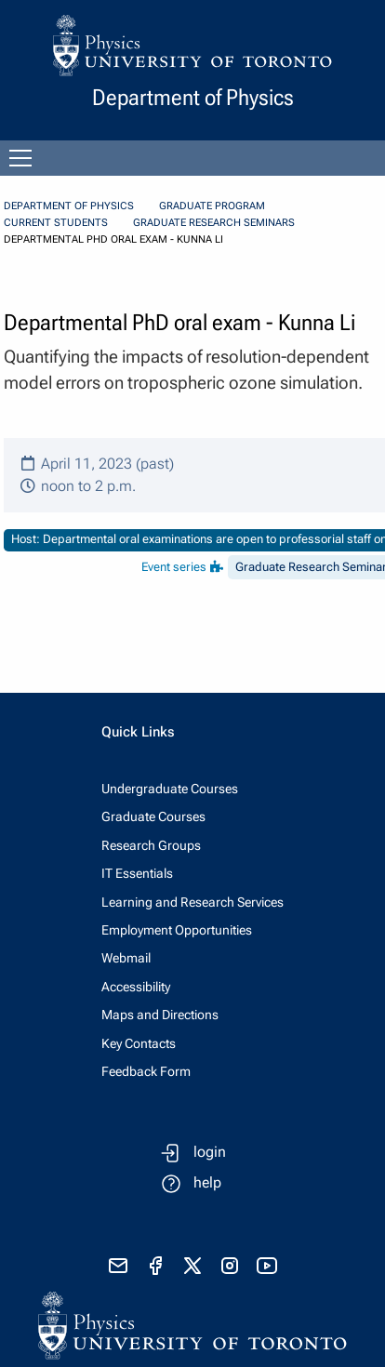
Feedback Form (146, 1071)
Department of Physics (69, 206)
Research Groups (151, 845)
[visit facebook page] (155, 1265)
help (207, 1182)
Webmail (126, 957)
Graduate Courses (153, 816)
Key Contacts (138, 1043)
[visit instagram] (230, 1265)
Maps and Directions (160, 1014)
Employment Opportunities (176, 929)
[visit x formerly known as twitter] (192, 1265)
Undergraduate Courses (169, 788)
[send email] (118, 1265)
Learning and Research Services (192, 902)
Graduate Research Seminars (214, 223)
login (209, 1152)
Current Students (56, 223)
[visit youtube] (267, 1265)
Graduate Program (212, 206)
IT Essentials (137, 873)
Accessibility (135, 986)
